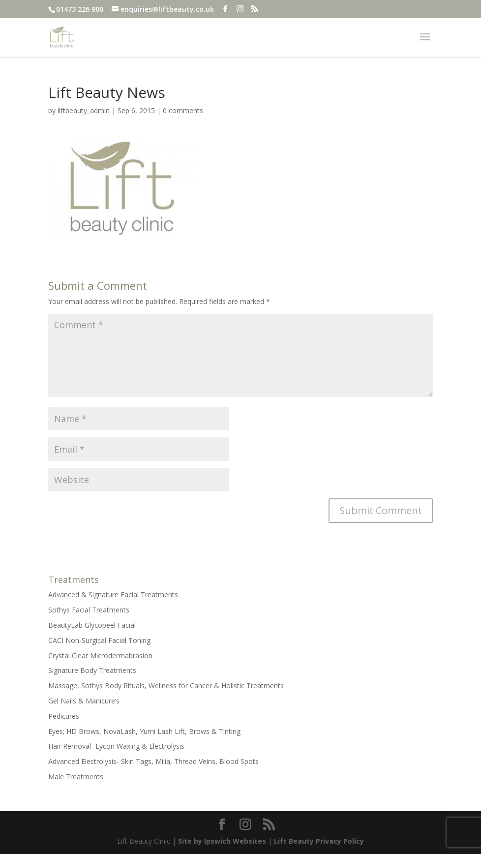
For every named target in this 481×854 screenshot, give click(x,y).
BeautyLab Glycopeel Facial (92, 625)
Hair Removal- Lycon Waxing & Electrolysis (116, 746)
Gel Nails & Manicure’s (84, 700)
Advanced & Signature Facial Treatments (113, 594)
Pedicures (63, 716)
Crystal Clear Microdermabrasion (100, 655)
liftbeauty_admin (84, 110)
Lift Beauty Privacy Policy (319, 841)
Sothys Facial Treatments (88, 609)
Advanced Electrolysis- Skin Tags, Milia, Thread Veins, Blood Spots (153, 761)
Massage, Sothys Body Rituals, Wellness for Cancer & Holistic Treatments (166, 685)
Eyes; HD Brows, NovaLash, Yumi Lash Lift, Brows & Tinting (144, 731)
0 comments (183, 110)
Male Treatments (75, 776)
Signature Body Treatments (92, 670)
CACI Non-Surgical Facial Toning (99, 640)
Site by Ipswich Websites (222, 841)
